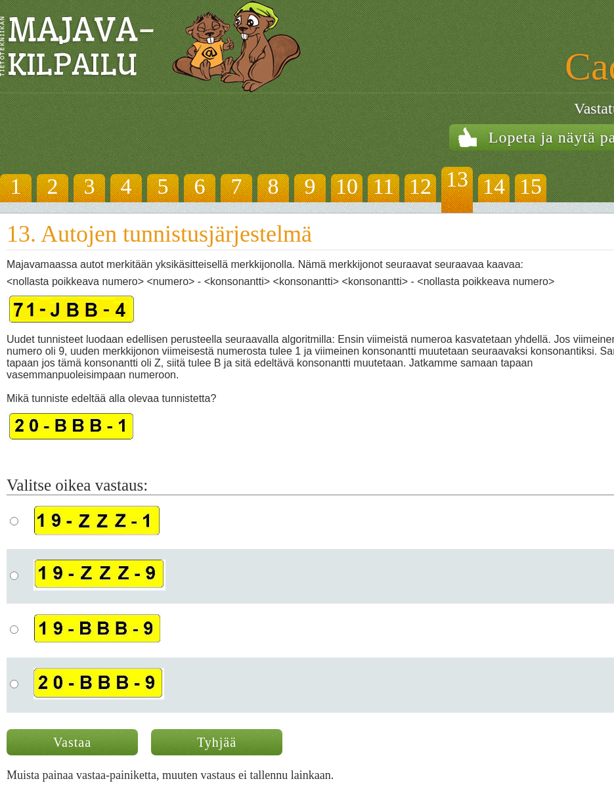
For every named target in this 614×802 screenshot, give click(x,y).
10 (347, 186)
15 (530, 186)
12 (420, 186)
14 (494, 186)
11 (384, 186)
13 (457, 179)
